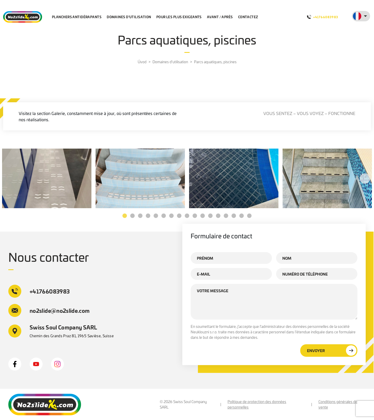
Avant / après (220, 17)
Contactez (248, 17)
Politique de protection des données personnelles (257, 404)
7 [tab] (171, 216)
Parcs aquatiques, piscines (215, 61)
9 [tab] (187, 216)
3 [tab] (140, 216)
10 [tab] (194, 216)
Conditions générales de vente (337, 404)
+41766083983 (322, 17)
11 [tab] (202, 216)
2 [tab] (132, 216)
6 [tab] (163, 216)
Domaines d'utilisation (129, 17)
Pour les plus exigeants (179, 17)
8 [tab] (179, 216)
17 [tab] (249, 216)
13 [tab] (218, 216)
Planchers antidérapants (77, 17)
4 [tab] (148, 216)
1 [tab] (124, 216)
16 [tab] (241, 216)
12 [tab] (210, 216)
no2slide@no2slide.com (49, 310)
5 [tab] (155, 216)
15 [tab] (233, 216)
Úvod (142, 61)
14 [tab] (226, 216)
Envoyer (331, 350)
